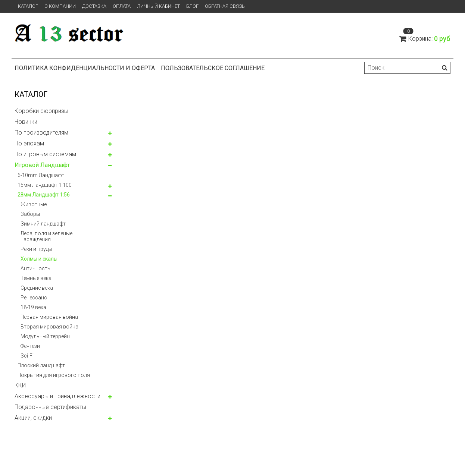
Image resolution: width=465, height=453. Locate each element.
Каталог (28, 6)
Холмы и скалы (39, 259)
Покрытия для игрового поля (54, 375)
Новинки (26, 121)
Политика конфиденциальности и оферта (85, 68)
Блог (192, 6)
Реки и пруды (36, 249)
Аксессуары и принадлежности (57, 396)
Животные (34, 204)
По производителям (41, 132)
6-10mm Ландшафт (41, 175)
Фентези (30, 346)
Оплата (122, 6)
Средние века (37, 288)
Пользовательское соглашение (213, 68)
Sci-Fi (27, 356)
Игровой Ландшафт (42, 165)
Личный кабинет (158, 6)
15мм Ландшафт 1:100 (45, 185)
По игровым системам (45, 154)
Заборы (30, 214)
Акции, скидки (33, 417)
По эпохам (29, 143)
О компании (60, 6)
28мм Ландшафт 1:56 (44, 195)
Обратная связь (225, 6)
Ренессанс (34, 298)
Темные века (36, 278)
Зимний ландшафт (43, 224)
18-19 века (33, 307)
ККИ (20, 385)
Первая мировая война (49, 317)
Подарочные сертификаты (50, 406)
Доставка (94, 6)
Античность (35, 268)
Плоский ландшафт (41, 365)
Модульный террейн (45, 336)
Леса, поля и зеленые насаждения (46, 236)
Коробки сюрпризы (41, 110)
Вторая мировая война (49, 327)
